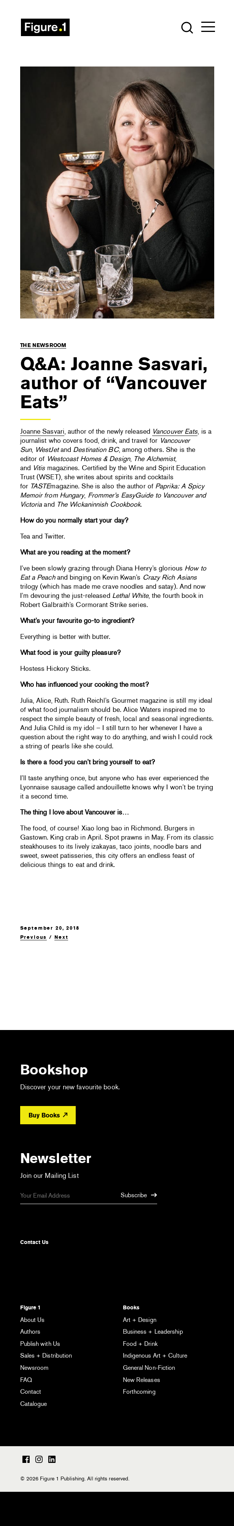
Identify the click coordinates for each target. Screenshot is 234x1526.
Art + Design (139, 1320)
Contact (30, 1392)
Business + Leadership (153, 1332)
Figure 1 (30, 1307)
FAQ (26, 1380)
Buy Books (48, 1115)
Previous (33, 937)
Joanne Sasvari (42, 431)
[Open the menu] (208, 28)
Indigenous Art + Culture (155, 1356)
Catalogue (33, 1404)
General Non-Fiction (149, 1368)
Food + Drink (140, 1344)
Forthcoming (139, 1392)
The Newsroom (43, 345)
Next (61, 937)
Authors (30, 1332)
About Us (32, 1320)
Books (131, 1307)
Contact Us (34, 1242)
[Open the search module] (186, 27)
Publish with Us (40, 1344)
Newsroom (34, 1368)
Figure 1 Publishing (45, 27)
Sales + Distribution (46, 1356)
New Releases (141, 1380)
